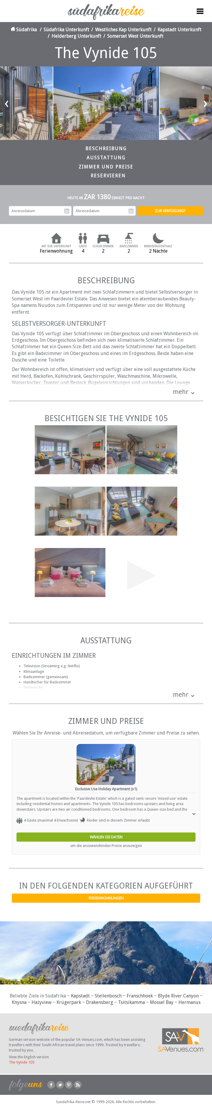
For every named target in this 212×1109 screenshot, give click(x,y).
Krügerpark (69, 1002)
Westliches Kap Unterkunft (123, 29)
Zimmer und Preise (106, 167)
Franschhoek (140, 996)
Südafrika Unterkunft (66, 29)
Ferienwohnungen (106, 898)
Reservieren (108, 176)
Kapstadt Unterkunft (179, 29)
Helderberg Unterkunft (76, 36)
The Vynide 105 (21, 1062)
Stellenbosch (108, 996)
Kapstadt (80, 996)
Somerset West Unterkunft (135, 36)
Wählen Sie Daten (106, 837)
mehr (180, 392)
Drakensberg (99, 1002)
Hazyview (42, 1002)
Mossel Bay (161, 1002)
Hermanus (189, 1002)
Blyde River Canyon (178, 996)
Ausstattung (106, 158)
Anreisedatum (66, 211)
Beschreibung (106, 148)
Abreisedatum (131, 211)
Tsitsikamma (131, 1002)
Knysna (19, 1002)
